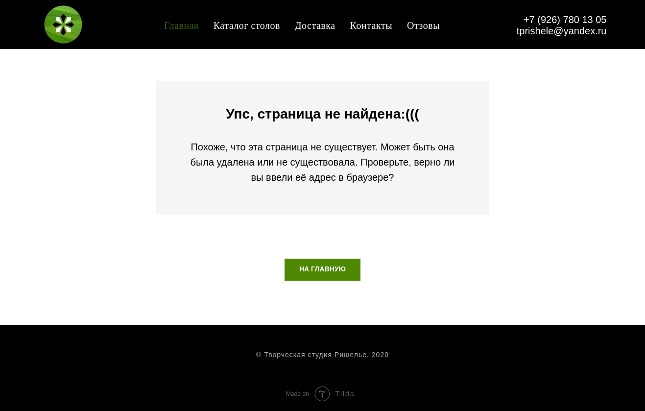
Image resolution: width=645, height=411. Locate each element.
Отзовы (423, 25)
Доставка (315, 25)
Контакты (371, 25)
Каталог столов (247, 25)
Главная (181, 25)
